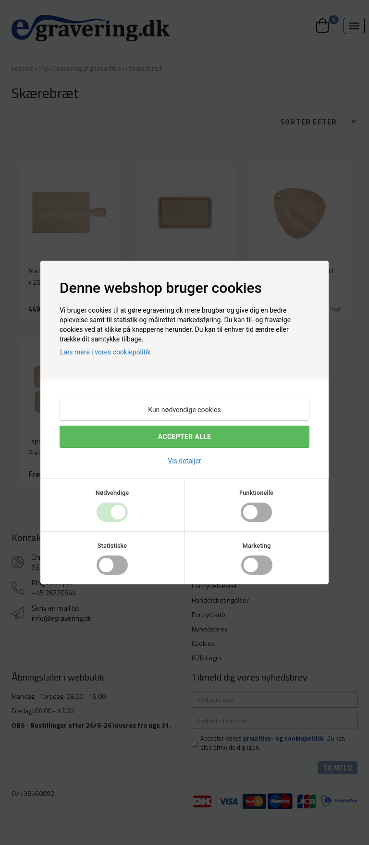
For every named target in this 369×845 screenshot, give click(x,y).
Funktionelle (256, 492)
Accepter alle (184, 437)
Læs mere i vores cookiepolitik (105, 352)
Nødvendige (112, 492)
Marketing (257, 545)
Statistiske (112, 545)
